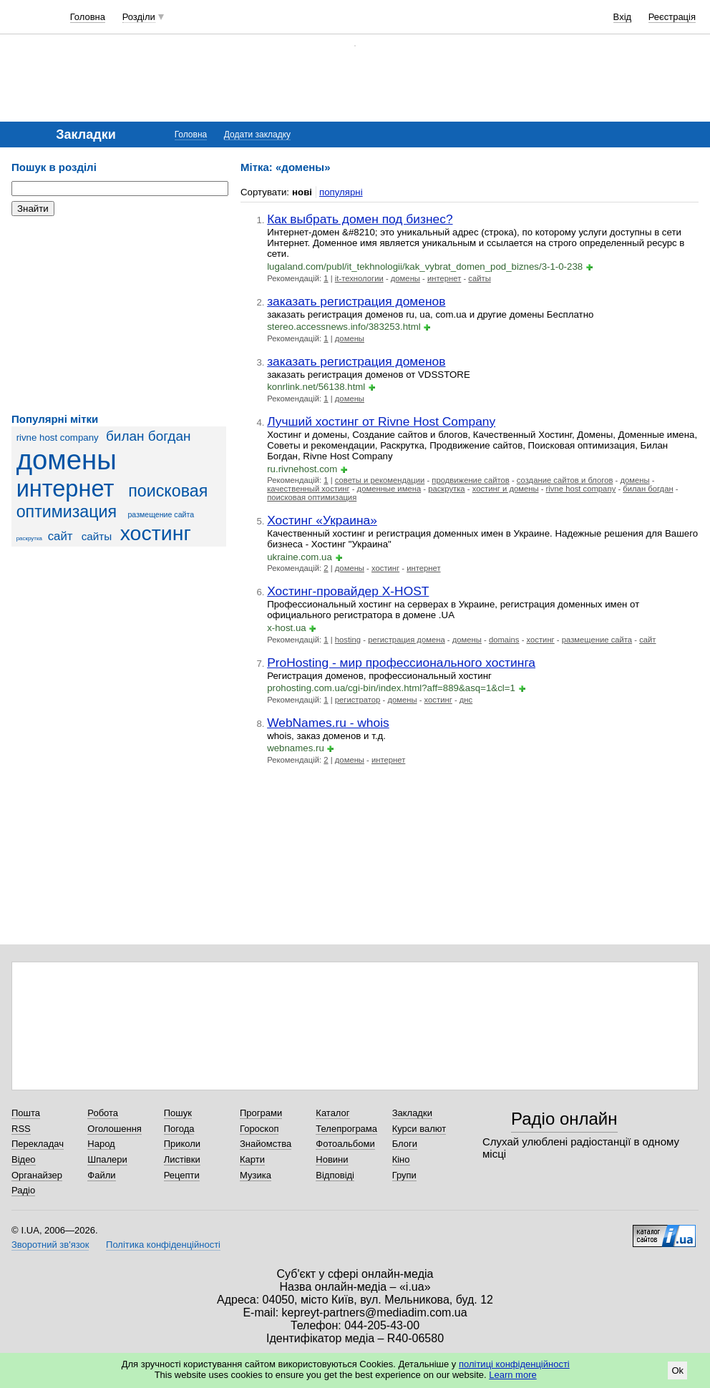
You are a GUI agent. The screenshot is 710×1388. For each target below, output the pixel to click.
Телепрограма (346, 1128)
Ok (677, 1370)
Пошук (178, 1113)
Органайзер (36, 1175)
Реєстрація (672, 16)
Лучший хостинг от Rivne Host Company (381, 421)
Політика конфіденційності (163, 1244)
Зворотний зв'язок (50, 1244)
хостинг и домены (505, 488)
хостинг (155, 533)
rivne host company (57, 437)
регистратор (358, 699)
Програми (261, 1113)
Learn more (512, 1374)
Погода (179, 1128)
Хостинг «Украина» (322, 520)
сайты (97, 536)
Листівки (182, 1159)
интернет (65, 489)
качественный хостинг (308, 488)
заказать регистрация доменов (356, 301)
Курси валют (419, 1128)
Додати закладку (257, 134)
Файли (101, 1175)
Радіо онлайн (564, 1118)
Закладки (412, 1113)
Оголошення (114, 1128)
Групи (404, 1175)
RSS (21, 1128)
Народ (101, 1143)
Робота (102, 1113)
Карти (252, 1159)
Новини (332, 1159)
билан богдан (148, 436)
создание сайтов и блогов (565, 480)
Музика (255, 1175)
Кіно (401, 1159)
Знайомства (265, 1143)
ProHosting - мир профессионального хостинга (401, 662)
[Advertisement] (118, 314)
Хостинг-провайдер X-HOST (348, 591)
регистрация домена (406, 639)
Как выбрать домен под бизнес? (359, 219)
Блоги (404, 1143)
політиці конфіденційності (514, 1364)
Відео (23, 1159)
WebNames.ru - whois (328, 722)
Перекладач (37, 1143)
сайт (60, 536)
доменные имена (389, 488)
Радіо (23, 1190)
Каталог (332, 1113)
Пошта (25, 1113)
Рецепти (182, 1175)
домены (66, 459)
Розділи (138, 16)
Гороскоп (259, 1128)
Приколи (182, 1143)
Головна (87, 16)
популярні (341, 192)
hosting (348, 639)
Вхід (622, 16)
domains (504, 639)
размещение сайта (160, 514)
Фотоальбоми (345, 1143)
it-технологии (359, 278)
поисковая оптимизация (311, 497)
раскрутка (29, 538)
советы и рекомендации (380, 480)
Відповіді (335, 1175)
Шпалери (107, 1159)
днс (465, 699)
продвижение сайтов (470, 480)
